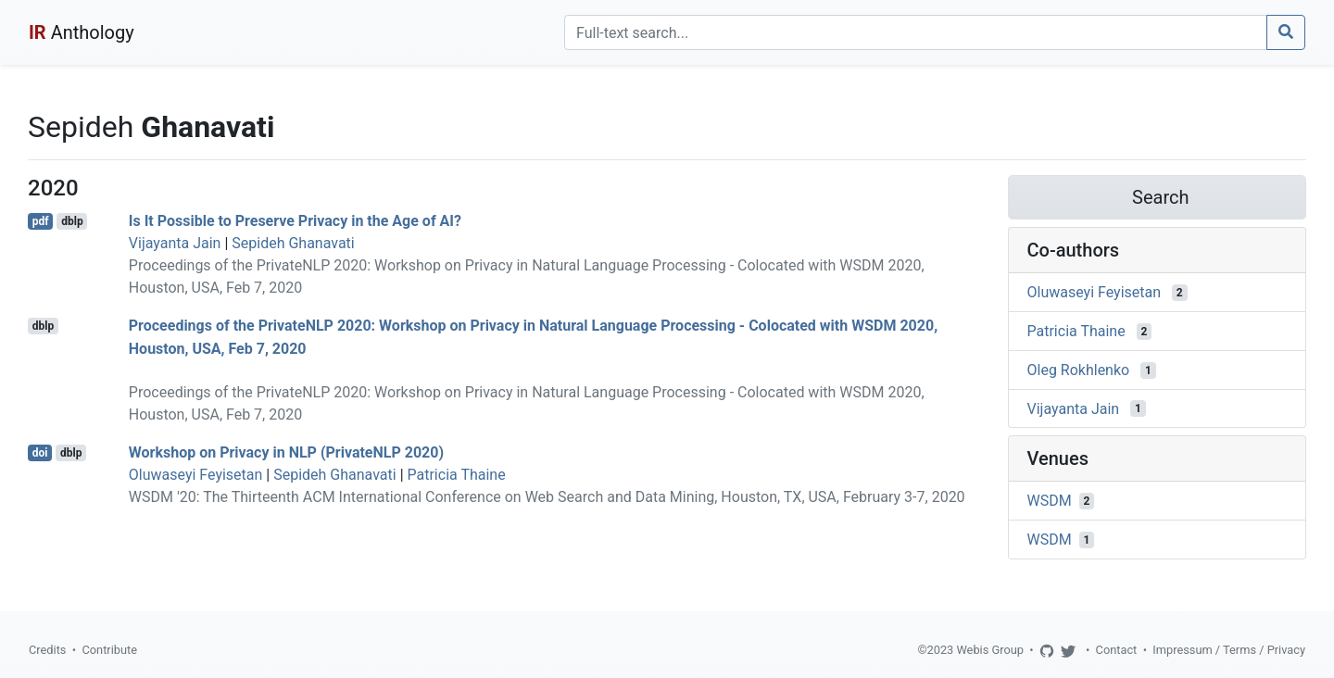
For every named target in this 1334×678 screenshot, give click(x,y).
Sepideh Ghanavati (293, 243)
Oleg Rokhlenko (1078, 370)
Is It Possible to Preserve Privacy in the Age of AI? (295, 221)
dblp (71, 221)
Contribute (109, 650)
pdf (40, 221)
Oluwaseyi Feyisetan (196, 474)
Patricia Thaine (457, 474)
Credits (47, 650)
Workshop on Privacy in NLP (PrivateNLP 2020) (286, 452)
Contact (1117, 650)
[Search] (915, 32)
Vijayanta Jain (175, 243)
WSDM (1049, 500)
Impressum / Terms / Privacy (1228, 650)
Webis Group (990, 650)
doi (40, 452)
